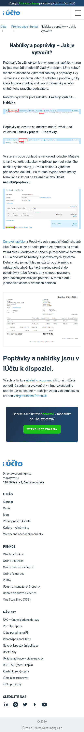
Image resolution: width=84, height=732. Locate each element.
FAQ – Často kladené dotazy (21, 619)
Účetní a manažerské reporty (21, 586)
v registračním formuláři (30, 396)
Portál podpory (12, 626)
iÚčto (3, 26)
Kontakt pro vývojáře (16, 671)
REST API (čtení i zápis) (18, 665)
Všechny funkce (13, 554)
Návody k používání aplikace (21, 645)
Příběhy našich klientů (17, 521)
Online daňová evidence (18, 567)
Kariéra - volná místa (16, 527)
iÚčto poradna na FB (16, 632)
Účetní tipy (9, 652)
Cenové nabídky (14, 242)
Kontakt (8, 501)
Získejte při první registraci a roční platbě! (42, 3)
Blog (6, 514)
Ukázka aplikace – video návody (23, 658)
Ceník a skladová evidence (20, 593)
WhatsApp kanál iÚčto (17, 639)
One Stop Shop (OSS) (17, 599)
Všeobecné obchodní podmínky (23, 534)
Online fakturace (13, 573)
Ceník (6, 508)
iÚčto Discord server (15, 677)
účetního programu (39, 380)
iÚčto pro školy (12, 684)
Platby (7, 580)
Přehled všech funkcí (24, 26)
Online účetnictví (13, 560)
